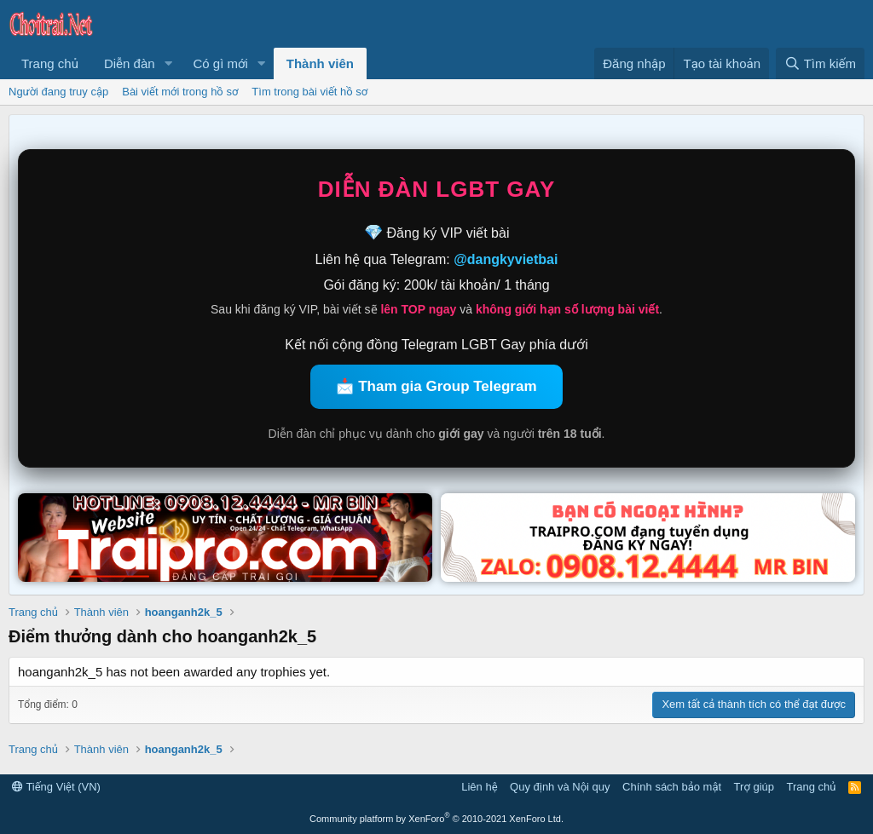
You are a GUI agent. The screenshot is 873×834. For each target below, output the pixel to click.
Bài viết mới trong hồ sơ (180, 91)
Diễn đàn (129, 63)
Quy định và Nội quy (560, 786)
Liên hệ (479, 786)
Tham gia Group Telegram (447, 386)
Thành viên (320, 63)
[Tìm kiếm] (820, 63)
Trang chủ (49, 63)
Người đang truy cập (58, 91)
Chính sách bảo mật (671, 786)
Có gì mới (220, 63)
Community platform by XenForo (436, 819)
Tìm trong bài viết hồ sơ (309, 91)
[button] (168, 63)
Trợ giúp (754, 786)
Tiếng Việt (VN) (56, 786)
